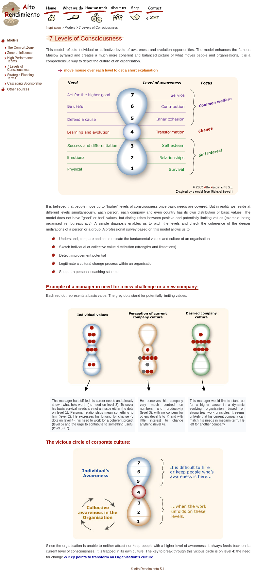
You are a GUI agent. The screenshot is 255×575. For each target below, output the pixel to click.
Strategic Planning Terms (20, 76)
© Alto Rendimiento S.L (148, 569)
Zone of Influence (19, 53)
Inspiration (54, 27)
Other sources (18, 89)
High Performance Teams (20, 59)
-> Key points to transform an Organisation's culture (108, 557)
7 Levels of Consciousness (18, 68)
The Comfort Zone (20, 47)
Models (12, 40)
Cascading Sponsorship (24, 83)
